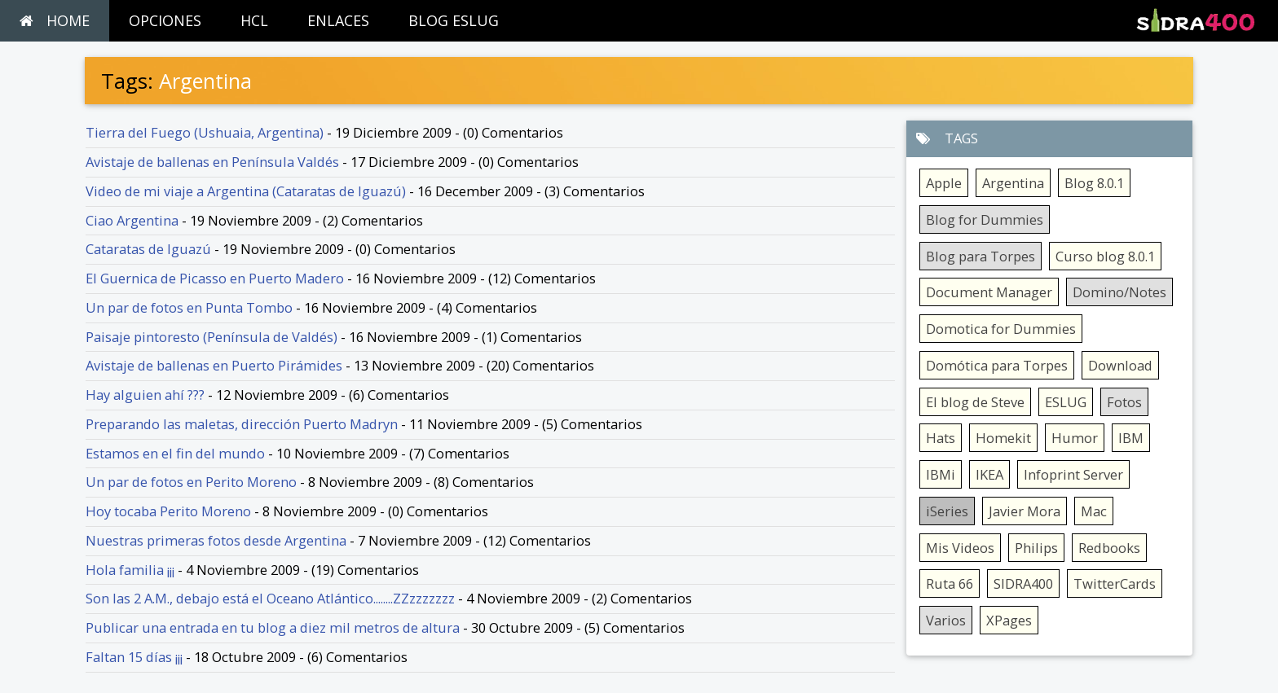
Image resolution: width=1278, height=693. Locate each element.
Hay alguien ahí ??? (145, 394)
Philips (1036, 547)
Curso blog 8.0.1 (1105, 256)
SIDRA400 (1023, 583)
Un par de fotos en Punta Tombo (189, 307)
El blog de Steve (975, 402)
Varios (946, 620)
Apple (944, 182)
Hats (940, 437)
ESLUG (1065, 402)
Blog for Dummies (984, 219)
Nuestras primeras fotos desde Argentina (216, 540)
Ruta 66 (949, 583)
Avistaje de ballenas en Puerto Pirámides (214, 365)
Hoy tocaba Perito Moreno (168, 511)
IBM (1131, 437)
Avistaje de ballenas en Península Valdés (212, 161)
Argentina (1013, 182)
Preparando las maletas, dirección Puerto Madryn (242, 423)
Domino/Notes (1119, 292)
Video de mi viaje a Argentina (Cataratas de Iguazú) (246, 191)
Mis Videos (960, 547)
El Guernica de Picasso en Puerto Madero (215, 278)
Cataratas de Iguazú (148, 248)
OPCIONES (165, 20)
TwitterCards (1114, 583)
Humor (1074, 437)
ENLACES (338, 20)
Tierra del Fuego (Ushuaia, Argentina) (205, 132)
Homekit (1003, 437)
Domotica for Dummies (1001, 328)
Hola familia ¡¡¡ (130, 569)
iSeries (947, 511)
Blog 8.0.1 (1094, 182)
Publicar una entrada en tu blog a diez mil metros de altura (273, 627)
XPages (1009, 620)
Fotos (1124, 402)
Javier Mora (1024, 511)
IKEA (989, 474)
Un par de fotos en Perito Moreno (191, 481)
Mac (1094, 511)
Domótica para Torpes (997, 365)
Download (1120, 365)
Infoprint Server (1073, 474)
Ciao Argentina (132, 220)
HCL (254, 20)
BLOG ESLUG (453, 20)
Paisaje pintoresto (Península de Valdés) (211, 336)
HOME (55, 20)
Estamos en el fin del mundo (175, 453)
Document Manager (989, 292)
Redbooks (1109, 547)
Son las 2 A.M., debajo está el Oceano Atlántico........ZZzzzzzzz (270, 598)
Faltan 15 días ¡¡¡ (134, 656)
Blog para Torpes (980, 256)
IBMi (940, 474)
